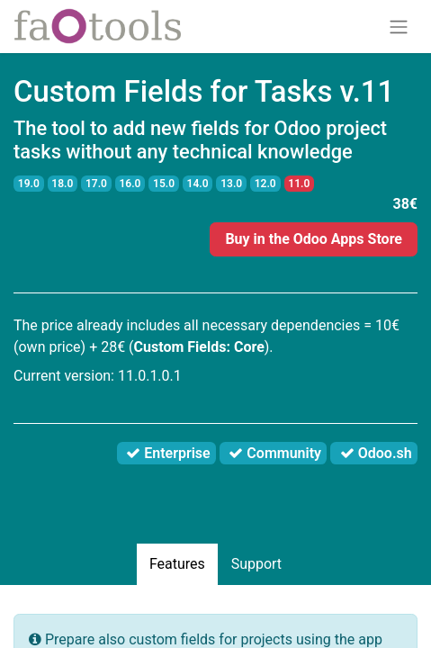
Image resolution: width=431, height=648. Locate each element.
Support (256, 563)
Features (177, 563)
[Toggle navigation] (399, 26)
